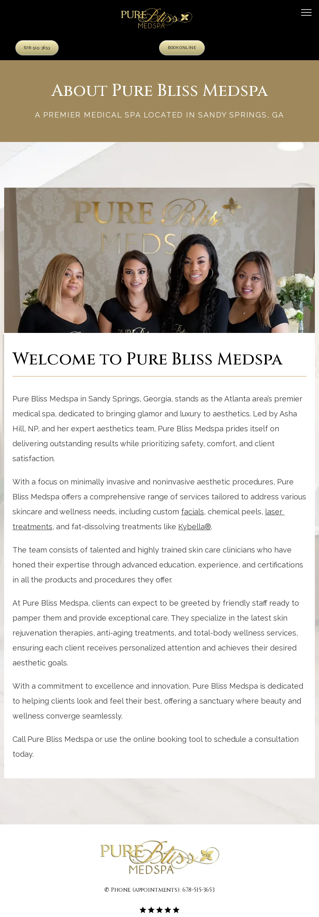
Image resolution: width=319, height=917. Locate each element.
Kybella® (194, 526)
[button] (306, 13)
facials (192, 511)
